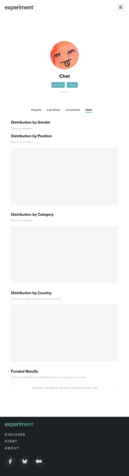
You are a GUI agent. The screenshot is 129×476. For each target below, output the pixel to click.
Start (11, 441)
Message (58, 85)
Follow (72, 85)
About (12, 448)
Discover (15, 435)
